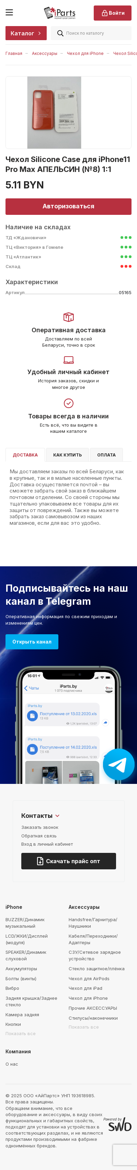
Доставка (25, 454)
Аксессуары (44, 53)
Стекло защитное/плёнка (97, 968)
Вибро (12, 988)
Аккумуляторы (21, 968)
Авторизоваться (68, 206)
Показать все (20, 1033)
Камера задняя (22, 1014)
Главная (13, 53)
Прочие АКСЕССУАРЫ (93, 1008)
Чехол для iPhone (85, 53)
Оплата (106, 454)
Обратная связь (39, 835)
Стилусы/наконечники (93, 1018)
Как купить (67, 454)
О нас (11, 1064)
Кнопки (13, 1024)
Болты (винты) (20, 978)
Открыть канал (32, 642)
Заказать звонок (39, 827)
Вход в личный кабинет (47, 844)
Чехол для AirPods (89, 978)
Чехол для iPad (85, 988)
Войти (113, 13)
